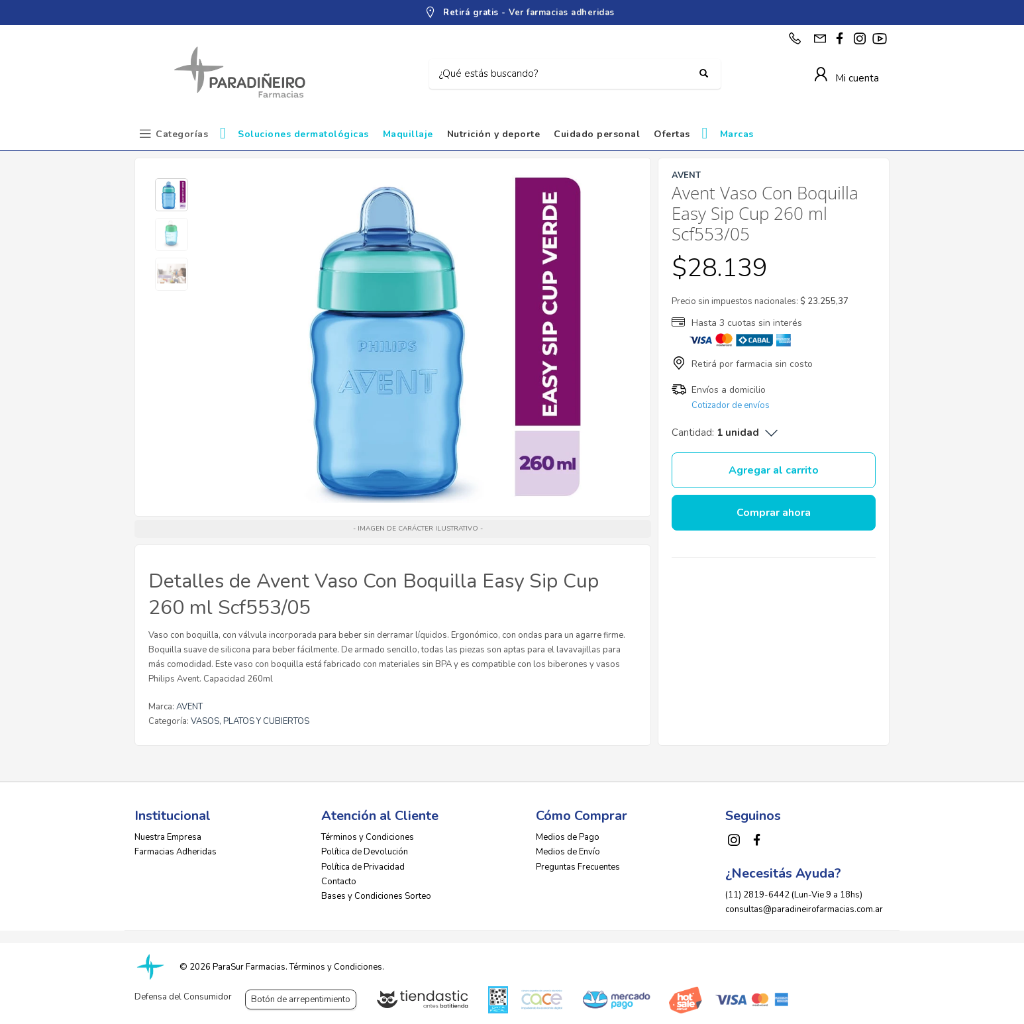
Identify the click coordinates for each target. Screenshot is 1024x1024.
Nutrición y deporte (493, 134)
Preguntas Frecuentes (578, 867)
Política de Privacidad (363, 867)
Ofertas (672, 134)
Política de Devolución (364, 852)
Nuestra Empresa (167, 837)
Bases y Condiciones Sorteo (376, 896)
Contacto (338, 882)
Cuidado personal (597, 134)
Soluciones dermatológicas (303, 134)
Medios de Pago (567, 837)
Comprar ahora (774, 512)
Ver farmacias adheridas (562, 13)
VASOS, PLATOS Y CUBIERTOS (250, 721)
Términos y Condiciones (367, 837)
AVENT (189, 707)
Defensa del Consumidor (183, 997)
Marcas (737, 134)
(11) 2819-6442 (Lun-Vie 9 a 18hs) (793, 895)
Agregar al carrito (774, 470)
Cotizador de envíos (730, 405)
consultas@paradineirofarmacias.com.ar (804, 909)
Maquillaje (408, 134)
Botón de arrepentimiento (300, 999)
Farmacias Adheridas (175, 852)
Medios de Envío (568, 852)
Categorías (182, 134)
